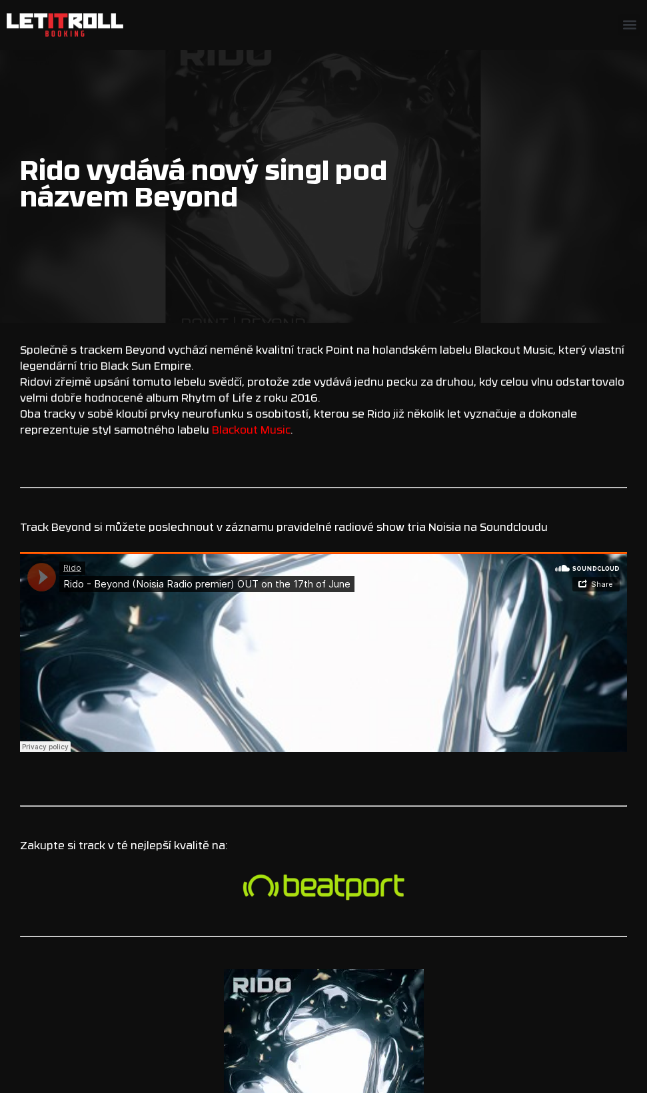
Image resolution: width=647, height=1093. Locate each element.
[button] (629, 25)
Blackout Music (251, 431)
